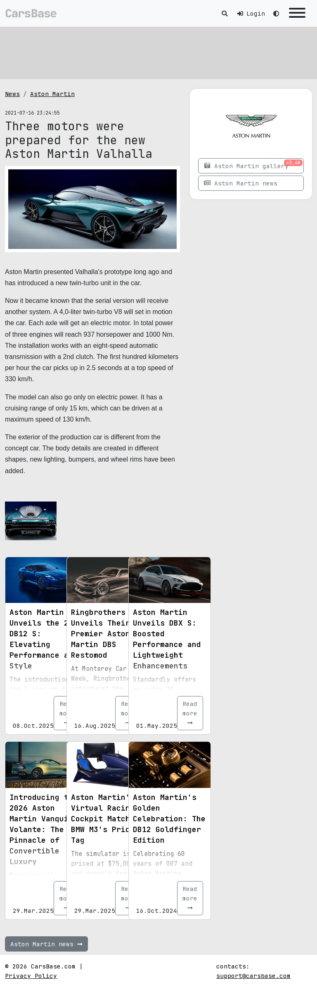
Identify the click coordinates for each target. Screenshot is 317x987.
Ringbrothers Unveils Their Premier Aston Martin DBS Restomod (100, 633)
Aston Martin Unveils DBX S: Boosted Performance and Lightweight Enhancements (167, 639)
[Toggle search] (224, 13)
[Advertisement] (158, 51)
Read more (189, 713)
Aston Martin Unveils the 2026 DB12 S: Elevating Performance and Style (45, 639)
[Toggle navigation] (297, 13)
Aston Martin (52, 94)
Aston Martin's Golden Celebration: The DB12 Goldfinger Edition (169, 818)
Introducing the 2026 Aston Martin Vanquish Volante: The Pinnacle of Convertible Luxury (43, 829)
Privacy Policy (31, 976)
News (12, 94)
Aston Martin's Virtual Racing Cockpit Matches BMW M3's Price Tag (105, 818)
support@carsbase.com (253, 976)
